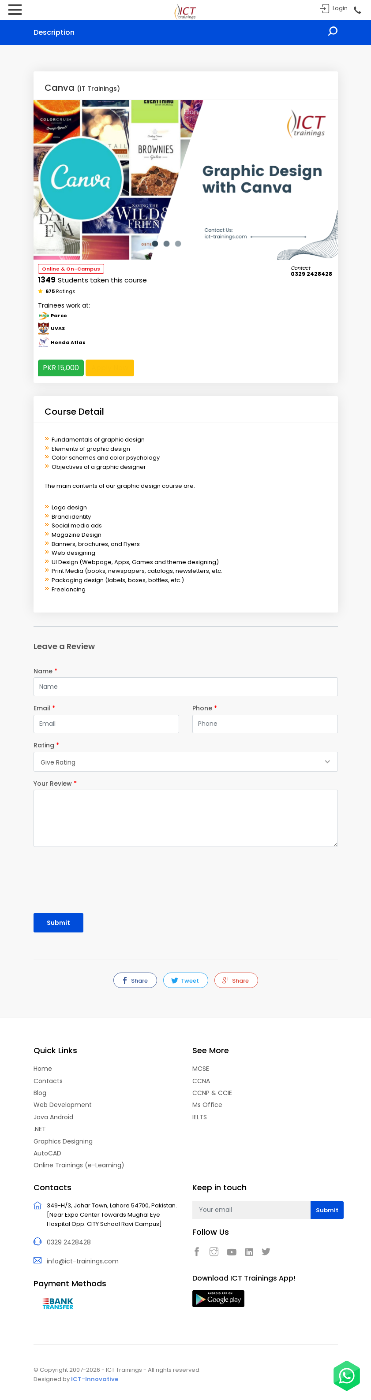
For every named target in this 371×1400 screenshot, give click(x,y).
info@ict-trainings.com (83, 1259)
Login (340, 8)
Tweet (185, 981)
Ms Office (207, 1104)
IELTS (199, 1116)
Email (44, 708)
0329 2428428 (69, 1241)
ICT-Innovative (94, 1377)
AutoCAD (47, 1152)
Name (45, 671)
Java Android (53, 1116)
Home (43, 1068)
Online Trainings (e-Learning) (79, 1164)
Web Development (63, 1104)
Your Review (55, 783)
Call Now (357, 10)
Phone (204, 708)
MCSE (200, 1068)
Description (54, 32)
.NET (40, 1128)
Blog (40, 1092)
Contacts (48, 1080)
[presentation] (85, 876)
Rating (46, 745)
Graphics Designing (63, 1140)
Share (134, 981)
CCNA (201, 1080)
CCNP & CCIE (212, 1092)
